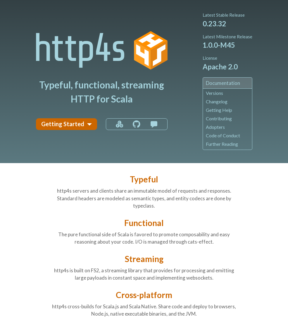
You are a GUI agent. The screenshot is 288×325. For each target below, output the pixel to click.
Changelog (216, 101)
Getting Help (219, 110)
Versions (214, 93)
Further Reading (222, 144)
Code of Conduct (223, 135)
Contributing (219, 118)
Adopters (215, 127)
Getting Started (62, 123)
